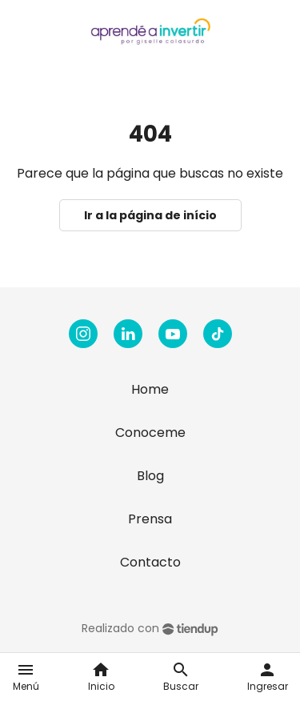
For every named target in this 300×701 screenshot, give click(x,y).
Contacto (150, 562)
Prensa (150, 519)
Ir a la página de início (150, 215)
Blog (150, 476)
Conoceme (150, 432)
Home (150, 389)
